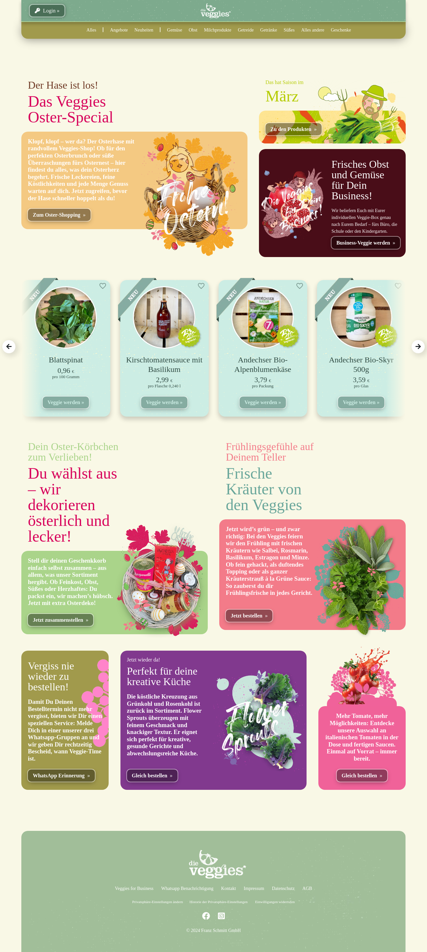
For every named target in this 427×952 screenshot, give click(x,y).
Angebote (119, 30)
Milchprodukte (217, 30)
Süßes (289, 30)
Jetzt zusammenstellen (58, 620)
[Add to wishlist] (103, 286)
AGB (307, 888)
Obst (193, 30)
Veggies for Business (134, 888)
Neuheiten (144, 30)
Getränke (268, 30)
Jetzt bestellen (246, 615)
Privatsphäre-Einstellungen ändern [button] (157, 902)
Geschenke (341, 30)
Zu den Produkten (290, 129)
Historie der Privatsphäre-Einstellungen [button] (218, 902)
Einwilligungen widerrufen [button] (275, 902)
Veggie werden (64, 402)
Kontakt (228, 888)
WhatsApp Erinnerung (59, 775)
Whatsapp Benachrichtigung (187, 888)
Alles (91, 30)
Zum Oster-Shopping (56, 215)
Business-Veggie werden (363, 243)
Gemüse (174, 30)
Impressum (254, 888)
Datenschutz (283, 888)
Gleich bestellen (149, 775)
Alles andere (312, 30)
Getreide (246, 30)
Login (45, 10)
